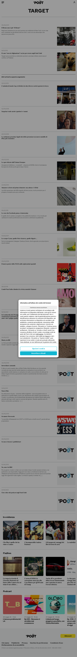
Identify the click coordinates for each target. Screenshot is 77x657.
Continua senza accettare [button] (38, 307)
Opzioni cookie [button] (38, 349)
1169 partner (39, 334)
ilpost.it (47, 336)
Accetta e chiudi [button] (38, 353)
